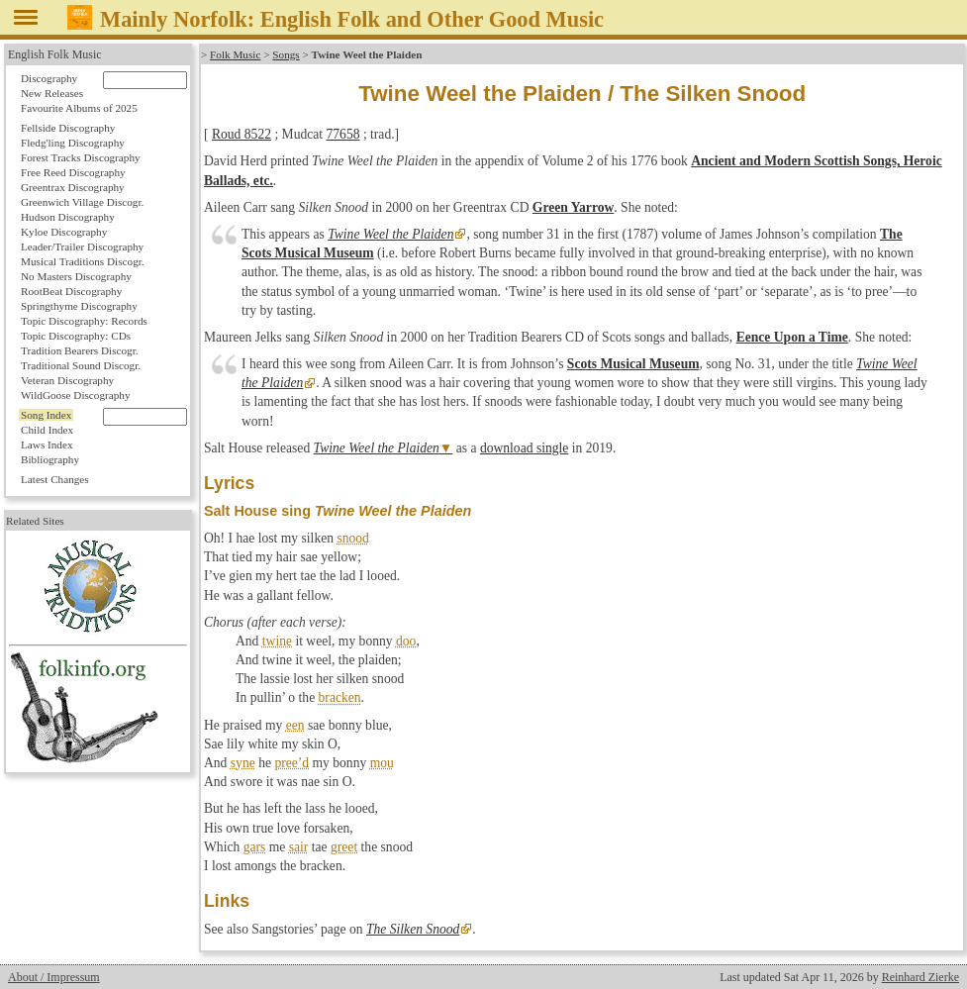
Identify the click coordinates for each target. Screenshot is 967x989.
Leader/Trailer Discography (82, 246)
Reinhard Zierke (920, 977)
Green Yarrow (573, 207)
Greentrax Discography (73, 187)
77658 (343, 134)
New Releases (52, 93)
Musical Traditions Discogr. (83, 261)
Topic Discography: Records (84, 321)
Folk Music (235, 54)
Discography (49, 78)
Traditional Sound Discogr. (81, 365)
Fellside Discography (68, 128)
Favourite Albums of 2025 (79, 108)
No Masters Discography (76, 276)
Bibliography (50, 459)
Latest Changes (55, 479)
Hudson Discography (68, 217)
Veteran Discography (67, 380)
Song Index (46, 415)
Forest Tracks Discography (81, 157)
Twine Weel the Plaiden (390, 234)
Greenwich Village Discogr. (82, 202)
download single (524, 448)
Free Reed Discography (73, 172)
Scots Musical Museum (633, 363)
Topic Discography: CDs (76, 336)
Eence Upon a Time (792, 337)
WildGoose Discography (75, 395)
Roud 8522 (241, 134)
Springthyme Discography (79, 306)
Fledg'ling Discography (73, 142)
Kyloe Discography (64, 232)
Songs (285, 54)
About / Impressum (54, 977)
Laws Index (47, 444)
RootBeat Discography (71, 291)
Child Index (47, 430)
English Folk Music (55, 54)
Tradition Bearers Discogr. (80, 350)
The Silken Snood (412, 929)
